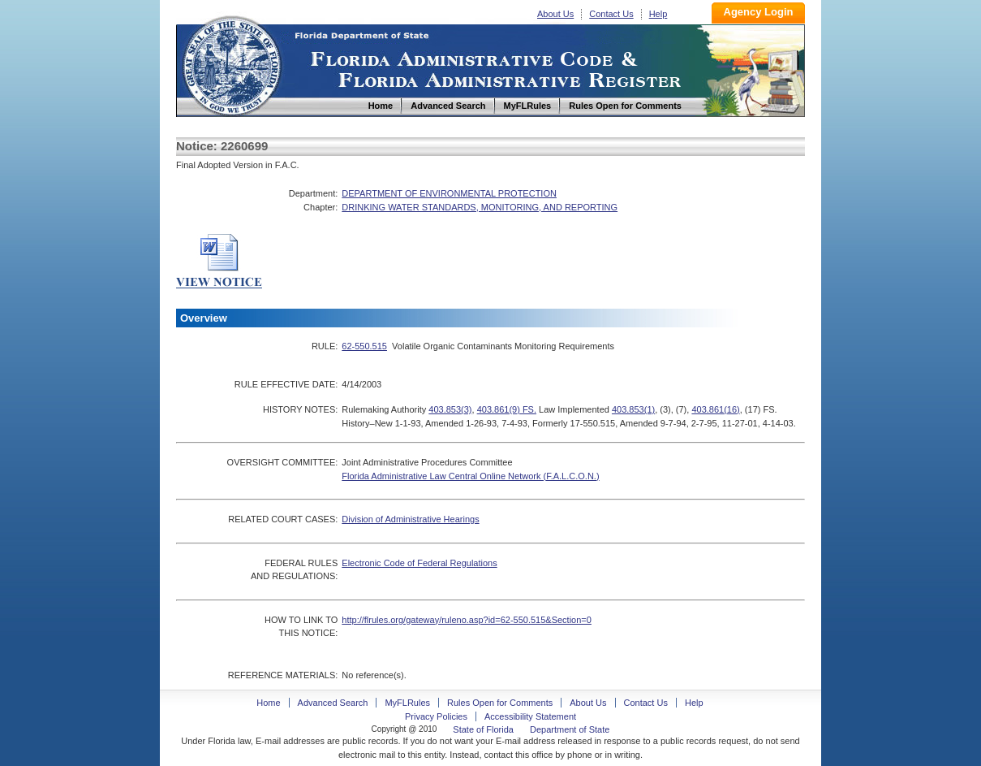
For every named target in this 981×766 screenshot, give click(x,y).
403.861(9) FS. (506, 409)
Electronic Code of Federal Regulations (419, 563)
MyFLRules (407, 703)
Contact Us (611, 14)
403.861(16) (715, 409)
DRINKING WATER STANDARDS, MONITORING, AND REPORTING (479, 207)
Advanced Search (333, 703)
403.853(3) (449, 409)
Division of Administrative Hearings (410, 519)
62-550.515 (364, 346)
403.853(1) (633, 409)
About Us (555, 14)
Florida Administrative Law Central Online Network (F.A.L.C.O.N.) (470, 476)
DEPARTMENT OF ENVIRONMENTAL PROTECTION (449, 193)
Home (231, 63)
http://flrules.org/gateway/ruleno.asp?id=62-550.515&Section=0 (467, 620)
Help (658, 14)
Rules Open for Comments (500, 703)
